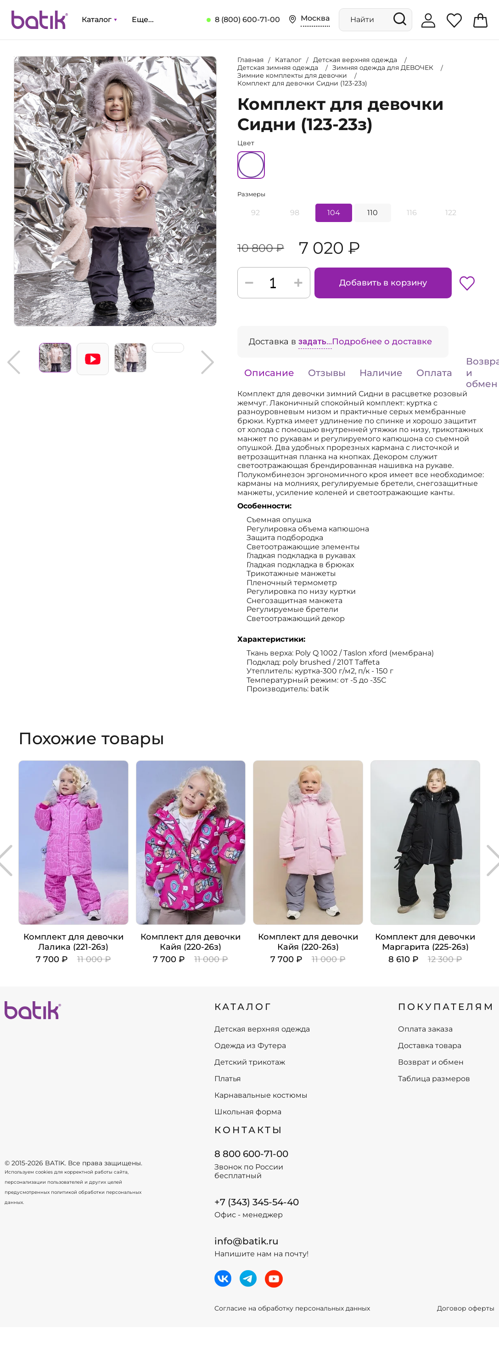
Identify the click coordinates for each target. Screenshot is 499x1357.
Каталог (99, 19)
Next (207, 362)
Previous (13, 362)
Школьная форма (247, 1112)
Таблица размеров (434, 1079)
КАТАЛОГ (243, 1006)
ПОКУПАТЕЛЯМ (446, 1006)
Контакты (248, 1129)
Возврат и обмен (431, 1062)
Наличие (381, 372)
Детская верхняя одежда (262, 1029)
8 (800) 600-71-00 (247, 19)
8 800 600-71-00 (251, 1153)
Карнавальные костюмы (261, 1095)
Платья (227, 1079)
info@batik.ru (246, 1241)
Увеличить (14, 56)
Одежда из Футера (250, 1046)
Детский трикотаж (249, 1062)
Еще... (143, 19)
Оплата (434, 372)
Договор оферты (465, 1308)
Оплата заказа (425, 1029)
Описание (269, 372)
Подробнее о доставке (382, 341)
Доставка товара (429, 1046)
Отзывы (327, 372)
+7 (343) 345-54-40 (256, 1202)
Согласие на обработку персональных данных (292, 1308)
